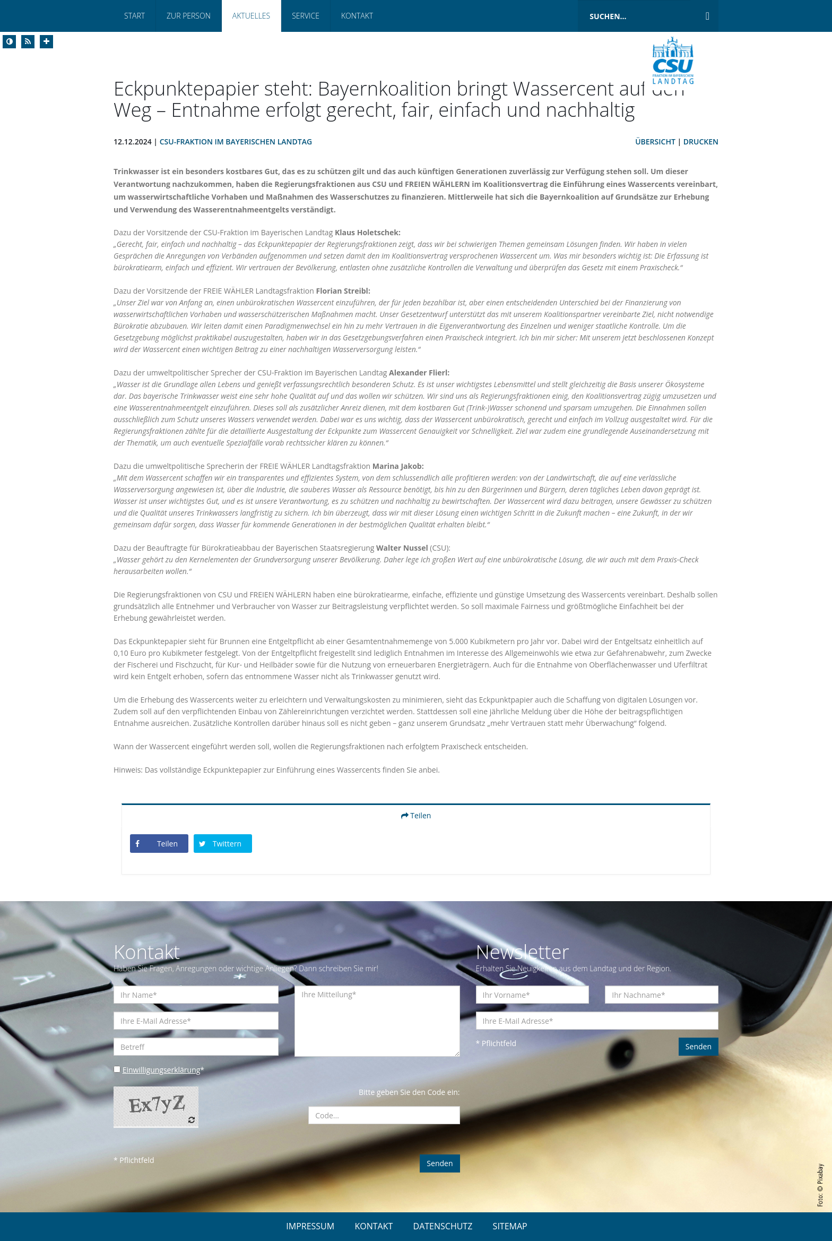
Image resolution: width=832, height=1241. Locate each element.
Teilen (416, 815)
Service (305, 16)
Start (134, 16)
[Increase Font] (46, 41)
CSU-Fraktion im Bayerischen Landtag (236, 141)
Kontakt (357, 16)
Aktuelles (251, 16)
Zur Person (189, 16)
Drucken (700, 141)
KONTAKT (373, 1226)
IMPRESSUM (310, 1226)
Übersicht (655, 141)
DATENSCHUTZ (443, 1226)
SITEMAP (510, 1226)
